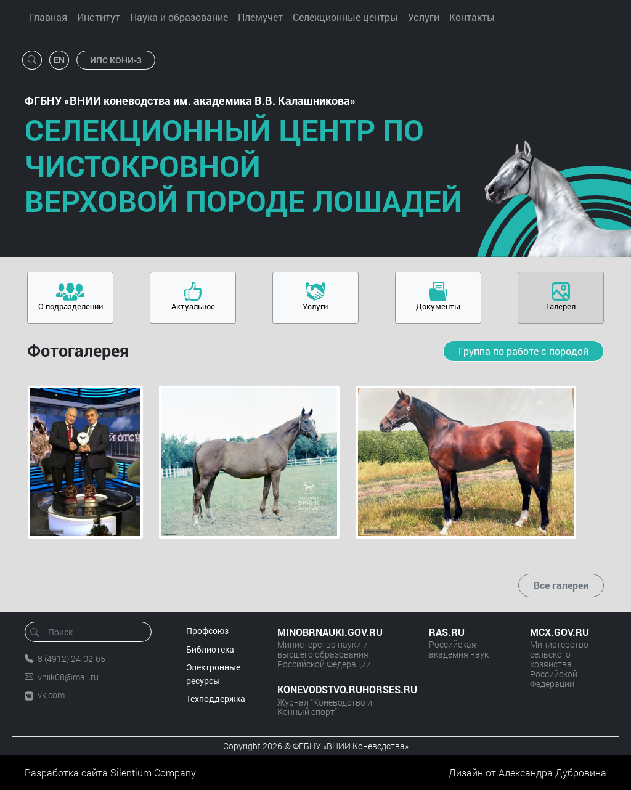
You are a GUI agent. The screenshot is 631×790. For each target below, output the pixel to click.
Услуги (423, 16)
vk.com (51, 695)
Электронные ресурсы (213, 673)
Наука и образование (179, 16)
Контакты (472, 16)
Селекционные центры (345, 16)
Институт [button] (98, 16)
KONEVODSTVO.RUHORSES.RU (340, 689)
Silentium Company (153, 772)
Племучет (260, 16)
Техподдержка (215, 698)
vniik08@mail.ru (68, 677)
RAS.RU (447, 631)
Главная (48, 16)
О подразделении (70, 306)
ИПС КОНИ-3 (116, 60)
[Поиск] (92, 631)
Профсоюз (207, 631)
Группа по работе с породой (523, 350)
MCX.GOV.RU (559, 631)
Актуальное (193, 306)
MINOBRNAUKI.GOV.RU (330, 631)
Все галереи (561, 585)
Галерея (561, 306)
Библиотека (210, 649)
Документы (438, 306)
